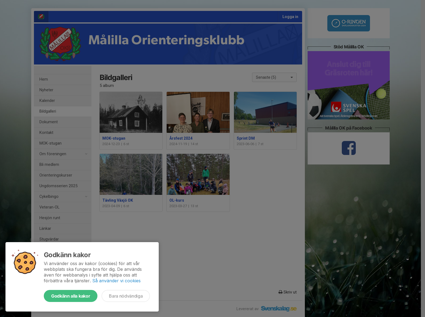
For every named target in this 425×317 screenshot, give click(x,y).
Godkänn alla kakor (70, 296)
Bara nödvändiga (126, 296)
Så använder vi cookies (116, 280)
